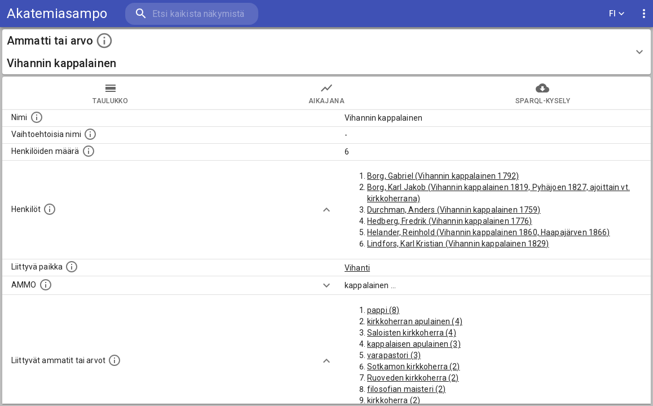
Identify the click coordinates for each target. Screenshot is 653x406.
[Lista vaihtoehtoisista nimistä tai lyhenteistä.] (90, 134)
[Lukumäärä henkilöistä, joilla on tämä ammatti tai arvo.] (89, 151)
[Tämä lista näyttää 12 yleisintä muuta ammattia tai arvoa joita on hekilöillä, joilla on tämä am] (114, 360)
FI (616, 13)
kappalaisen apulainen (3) (414, 343)
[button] (326, 51)
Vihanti (357, 267)
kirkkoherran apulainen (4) (414, 321)
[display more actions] (644, 14)
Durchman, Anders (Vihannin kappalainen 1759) (454, 209)
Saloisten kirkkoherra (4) (411, 332)
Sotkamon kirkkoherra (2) (413, 366)
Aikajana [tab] (326, 93)
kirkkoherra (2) (393, 400)
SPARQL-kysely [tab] (543, 93)
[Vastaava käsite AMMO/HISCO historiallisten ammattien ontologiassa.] (46, 285)
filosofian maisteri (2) (406, 389)
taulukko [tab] (110, 93)
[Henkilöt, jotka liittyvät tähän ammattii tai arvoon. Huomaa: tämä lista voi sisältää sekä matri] (50, 209)
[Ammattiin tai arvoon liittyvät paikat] (72, 267)
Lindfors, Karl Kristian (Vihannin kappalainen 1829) (458, 243)
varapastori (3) (394, 355)
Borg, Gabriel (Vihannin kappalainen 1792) (443, 175)
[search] (191, 14)
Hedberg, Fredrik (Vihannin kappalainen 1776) (449, 221)
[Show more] (326, 210)
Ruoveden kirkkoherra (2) (413, 377)
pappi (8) (383, 310)
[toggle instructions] (104, 41)
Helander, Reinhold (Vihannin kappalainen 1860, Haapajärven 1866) (488, 232)
